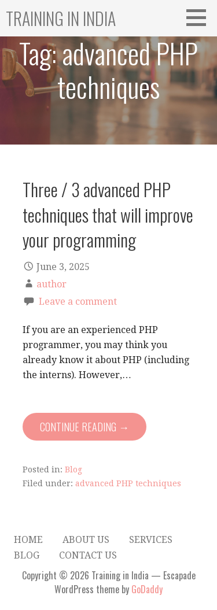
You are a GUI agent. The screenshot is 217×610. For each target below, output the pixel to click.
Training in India (61, 18)
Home (28, 539)
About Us (85, 539)
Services (150, 539)
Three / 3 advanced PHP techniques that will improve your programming (108, 214)
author (51, 284)
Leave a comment (78, 301)
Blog (73, 469)
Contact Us (88, 555)
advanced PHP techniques (128, 483)
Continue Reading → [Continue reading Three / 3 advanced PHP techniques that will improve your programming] (84, 426)
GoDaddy (147, 589)
